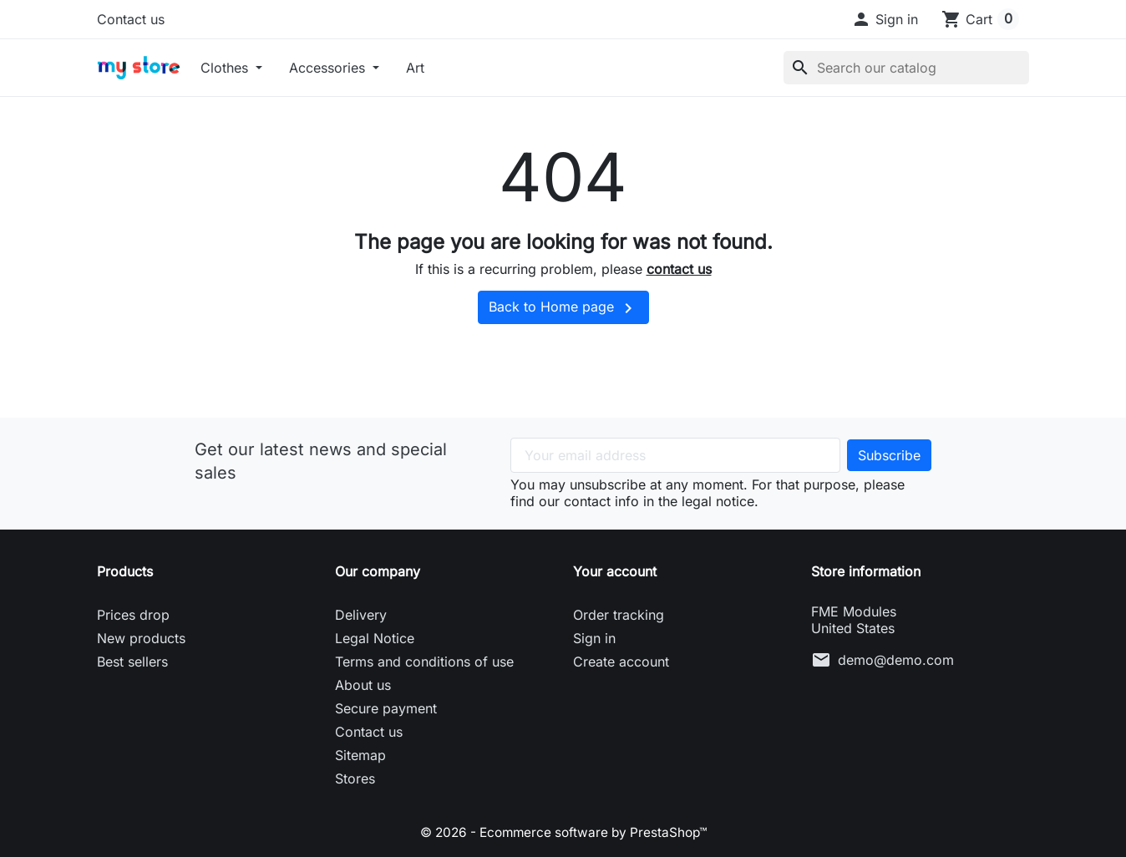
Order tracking (618, 614)
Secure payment (386, 708)
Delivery (361, 614)
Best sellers (132, 661)
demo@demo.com (896, 660)
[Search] (906, 67)
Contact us (131, 19)
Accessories (329, 67)
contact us (679, 269)
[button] (884, 19)
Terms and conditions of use (424, 661)
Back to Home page (563, 308)
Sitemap (360, 755)
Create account (621, 661)
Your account (615, 571)
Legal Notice (374, 638)
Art (415, 67)
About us (363, 685)
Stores (355, 778)
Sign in (594, 638)
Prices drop (133, 614)
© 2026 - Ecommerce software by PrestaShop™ (563, 832)
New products (141, 638)
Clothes (226, 67)
